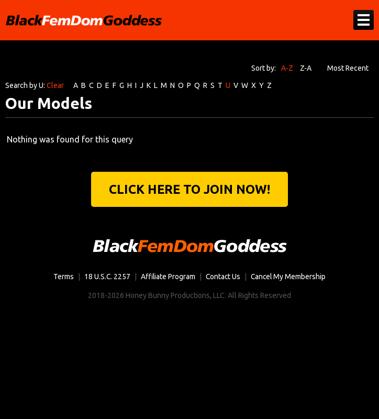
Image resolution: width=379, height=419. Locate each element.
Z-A (305, 68)
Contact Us (223, 277)
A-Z (287, 68)
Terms (62, 277)
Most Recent (348, 68)
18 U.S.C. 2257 (106, 277)
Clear (55, 85)
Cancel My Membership (289, 277)
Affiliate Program (167, 277)
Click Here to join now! (190, 189)
